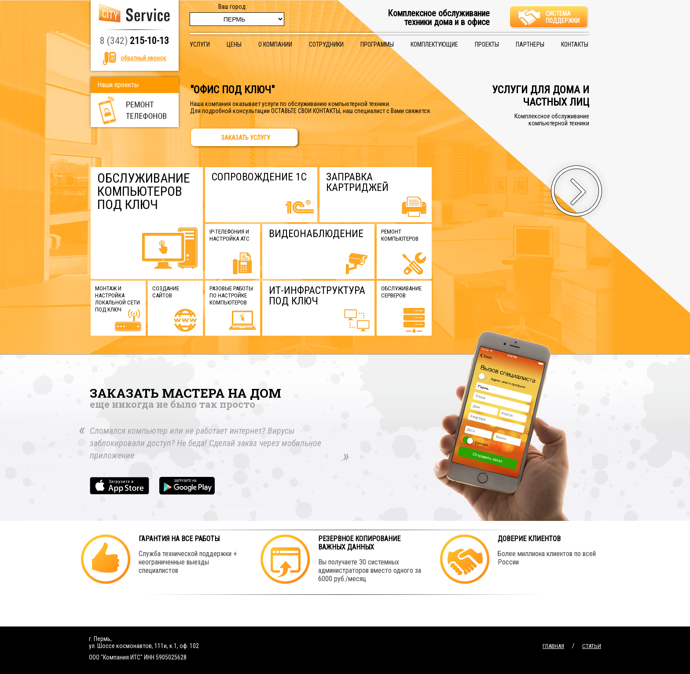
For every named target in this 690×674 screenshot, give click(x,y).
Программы (377, 44)
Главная (553, 646)
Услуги (200, 44)
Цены (234, 44)
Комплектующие (434, 44)
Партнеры (530, 44)
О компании (275, 44)
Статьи (591, 646)
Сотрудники (326, 44)
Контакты (574, 44)
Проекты (487, 44)
